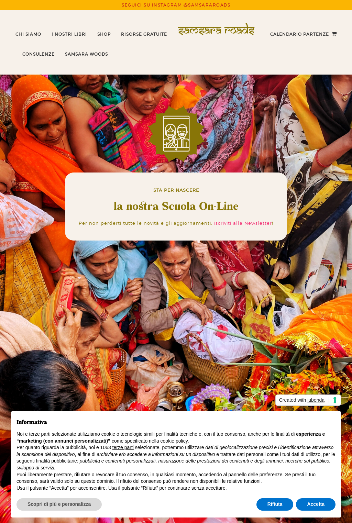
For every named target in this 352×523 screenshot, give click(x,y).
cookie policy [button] (174, 441)
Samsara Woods (86, 54)
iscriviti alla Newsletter (243, 223)
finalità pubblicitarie (56, 461)
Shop (104, 34)
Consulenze (38, 54)
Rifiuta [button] (275, 504)
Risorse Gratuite (144, 34)
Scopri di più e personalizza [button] (59, 504)
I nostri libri (69, 34)
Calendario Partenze (299, 34)
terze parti (123, 447)
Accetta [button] (315, 504)
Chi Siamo (28, 34)
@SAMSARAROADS (207, 5)
